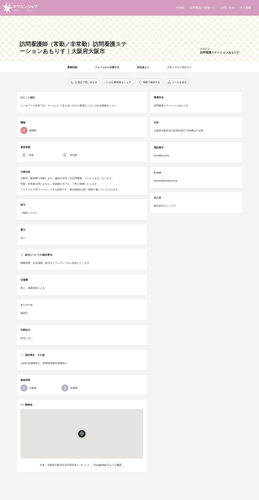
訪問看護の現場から (202, 7)
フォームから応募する (107, 67)
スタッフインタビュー (179, 67)
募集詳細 (72, 67)
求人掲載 (245, 7)
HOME (180, 7)
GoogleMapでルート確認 (107, 464)
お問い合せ (227, 7)
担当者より (143, 67)
